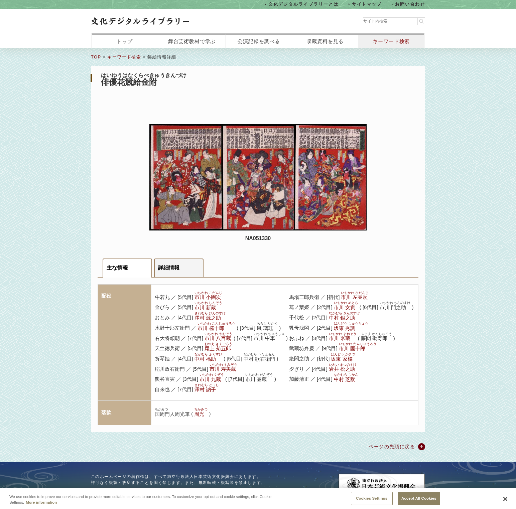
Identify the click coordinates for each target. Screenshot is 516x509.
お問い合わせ (410, 4)
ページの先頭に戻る (392, 446)
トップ (125, 41)
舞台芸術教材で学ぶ (192, 41)
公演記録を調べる (259, 41)
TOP (96, 56)
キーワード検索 (391, 41)
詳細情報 (168, 268)
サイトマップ (367, 4)
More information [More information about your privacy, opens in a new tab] (41, 507)
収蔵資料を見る (325, 41)
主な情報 (117, 268)
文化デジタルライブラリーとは (303, 4)
